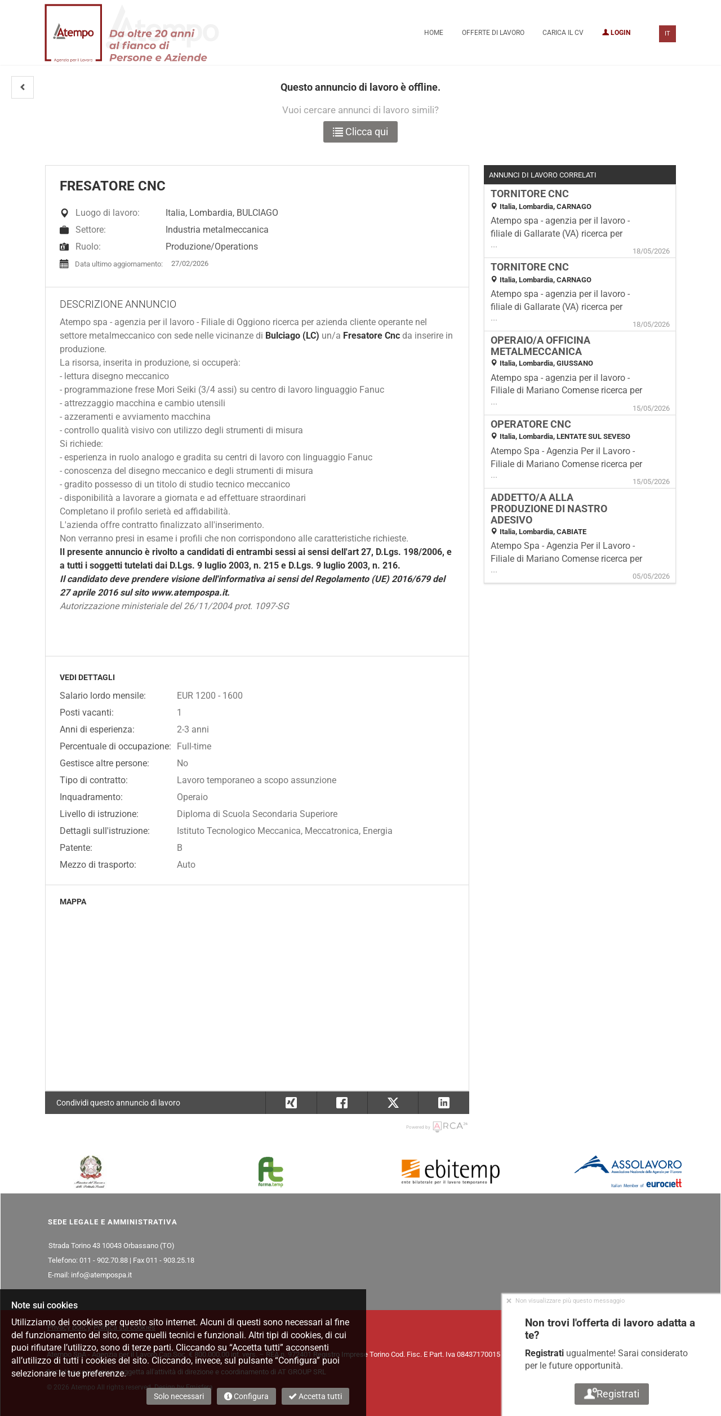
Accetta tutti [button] (315, 1396)
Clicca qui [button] (360, 131)
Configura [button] (246, 1396)
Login (616, 33)
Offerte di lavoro (493, 33)
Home (433, 33)
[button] (22, 87)
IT (667, 33)
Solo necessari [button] (179, 1396)
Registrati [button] (611, 1394)
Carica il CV (563, 33)
